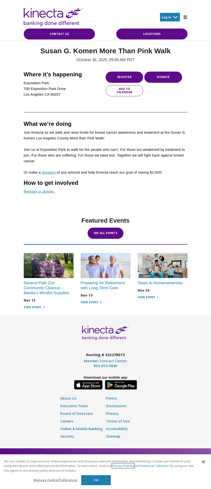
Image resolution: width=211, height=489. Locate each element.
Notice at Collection (155, 466)
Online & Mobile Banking (81, 428)
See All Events (105, 233)
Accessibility (117, 428)
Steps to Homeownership (160, 283)
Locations (152, 34)
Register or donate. (39, 191)
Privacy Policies (123, 466)
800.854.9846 (105, 365)
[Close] (203, 462)
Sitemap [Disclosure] (113, 436)
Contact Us (59, 34)
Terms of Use (118, 421)
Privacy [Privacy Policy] (112, 413)
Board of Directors (76, 413)
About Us (68, 398)
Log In (170, 17)
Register (124, 77)
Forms (111, 398)
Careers (67, 421)
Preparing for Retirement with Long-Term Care (103, 285)
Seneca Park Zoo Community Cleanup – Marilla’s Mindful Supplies (46, 288)
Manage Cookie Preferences (55, 480)
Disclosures (116, 406)
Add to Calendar (124, 90)
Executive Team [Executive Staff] (74, 406)
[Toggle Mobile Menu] (185, 17)
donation (49, 172)
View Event (34, 307)
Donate (163, 77)
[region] (105, 471)
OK (96, 480)
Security (67, 436)
